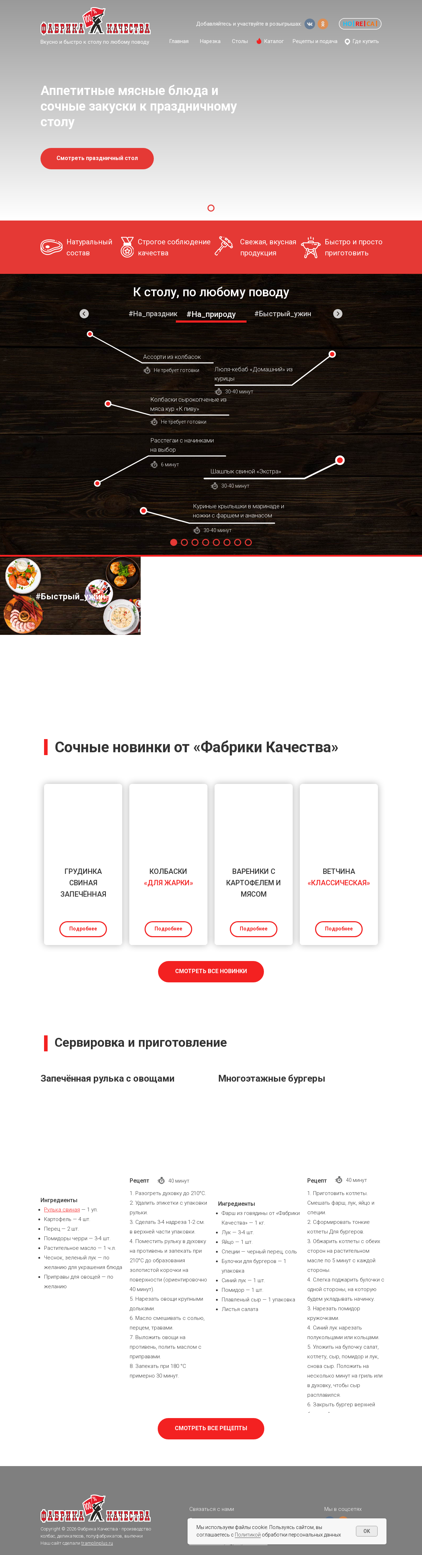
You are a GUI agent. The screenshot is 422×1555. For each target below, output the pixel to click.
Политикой (248, 1535)
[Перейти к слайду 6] (227, 542)
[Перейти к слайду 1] (211, 208)
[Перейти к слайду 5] (216, 542)
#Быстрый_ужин (282, 313)
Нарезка (210, 41)
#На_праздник (153, 313)
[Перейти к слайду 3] (195, 542)
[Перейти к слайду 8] (248, 542)
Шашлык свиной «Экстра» (246, 471)
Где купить (365, 41)
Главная (179, 41)
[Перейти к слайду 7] (237, 542)
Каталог (274, 41)
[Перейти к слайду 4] (205, 542)
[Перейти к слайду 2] (184, 542)
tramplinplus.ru (97, 1543)
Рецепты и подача (315, 41)
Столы (240, 41)
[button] (360, 24)
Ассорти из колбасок (172, 356)
